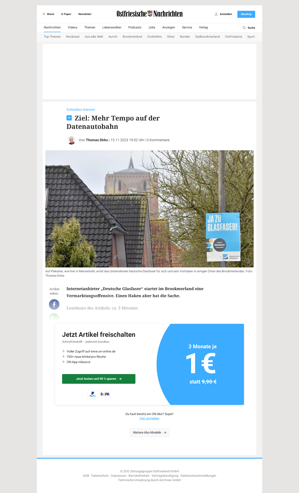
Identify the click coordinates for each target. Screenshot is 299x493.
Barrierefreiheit (139, 475)
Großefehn (154, 36)
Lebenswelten (111, 27)
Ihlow (171, 36)
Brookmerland (132, 36)
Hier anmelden (149, 418)
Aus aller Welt (94, 36)
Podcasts (134, 27)
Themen (89, 27)
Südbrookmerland (207, 36)
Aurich (112, 36)
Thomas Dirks (97, 140)
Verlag (203, 27)
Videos (72, 27)
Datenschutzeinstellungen (198, 475)
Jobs (151, 27)
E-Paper (66, 14)
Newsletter (84, 14)
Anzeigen (168, 27)
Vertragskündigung (165, 475)
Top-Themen (52, 36)
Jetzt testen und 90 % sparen (99, 378)
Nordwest (72, 36)
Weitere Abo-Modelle (149, 432)
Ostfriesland (233, 36)
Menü (47, 14)
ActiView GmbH (170, 480)
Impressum (118, 475)
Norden (185, 36)
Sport (251, 36)
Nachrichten (52, 27)
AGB (86, 475)
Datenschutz (100, 475)
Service (187, 27)
